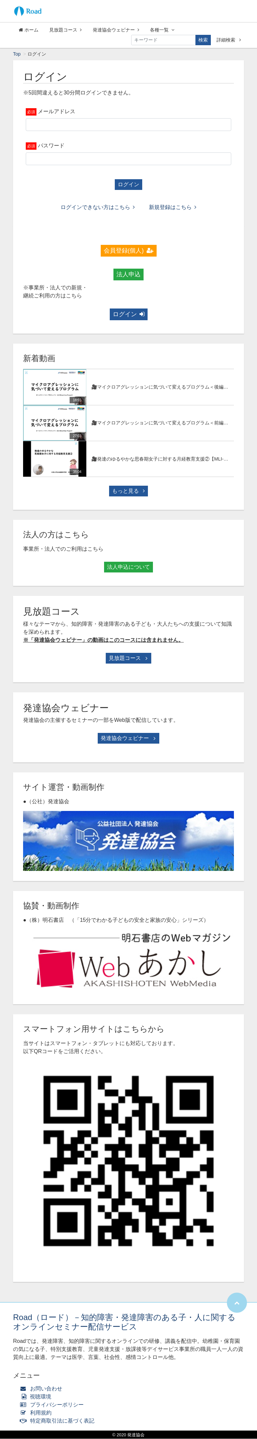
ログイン (128, 185)
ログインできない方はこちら (98, 207)
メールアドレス (56, 112)
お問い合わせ (42, 1389)
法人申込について (128, 567)
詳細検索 (229, 40)
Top (17, 54)
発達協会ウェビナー (116, 29)
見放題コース (65, 29)
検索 (203, 40)
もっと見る (128, 491)
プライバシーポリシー (53, 1405)
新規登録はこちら (172, 207)
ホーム (28, 29)
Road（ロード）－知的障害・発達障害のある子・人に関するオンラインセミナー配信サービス (124, 1322)
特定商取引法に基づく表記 (58, 1421)
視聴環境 (37, 1397)
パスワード (51, 146)
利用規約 (37, 1413)
